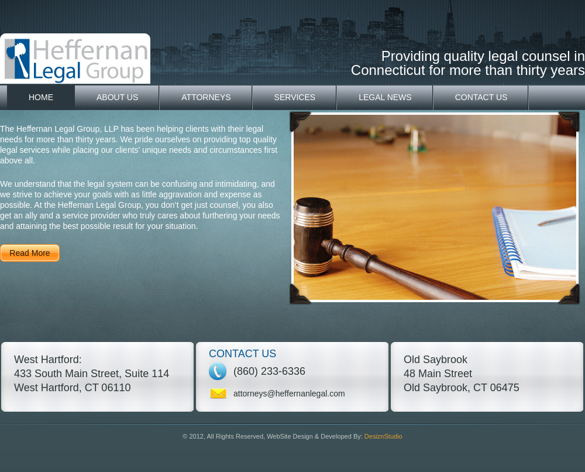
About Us (117, 97)
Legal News (385, 97)
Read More (29, 253)
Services (295, 97)
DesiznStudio (383, 436)
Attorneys (205, 97)
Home (41, 97)
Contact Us (481, 97)
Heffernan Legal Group (75, 58)
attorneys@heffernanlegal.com (289, 393)
